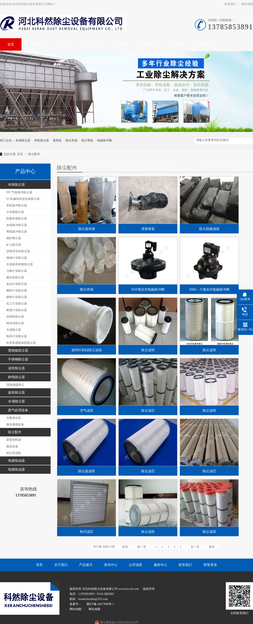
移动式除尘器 (15, 323)
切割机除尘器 (15, 316)
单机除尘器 (41, 140)
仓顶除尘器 (13, 329)
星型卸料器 (13, 439)
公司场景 (135, 565)
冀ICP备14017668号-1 (100, 604)
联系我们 (230, 4)
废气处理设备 (18, 410)
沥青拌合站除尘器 (18, 251)
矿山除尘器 (13, 244)
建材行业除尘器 (16, 297)
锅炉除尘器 (13, 238)
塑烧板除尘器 (18, 350)
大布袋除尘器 (15, 212)
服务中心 (160, 565)
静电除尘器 (16, 377)
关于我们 (61, 565)
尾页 (212, 546)
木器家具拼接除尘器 (19, 264)
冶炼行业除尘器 (16, 270)
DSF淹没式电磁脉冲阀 (147, 289)
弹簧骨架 (148, 229)
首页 (20, 154)
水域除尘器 (16, 401)
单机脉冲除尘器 (16, 205)
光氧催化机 (13, 418)
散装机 (57, 140)
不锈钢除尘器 (18, 359)
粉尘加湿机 (13, 453)
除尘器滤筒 (86, 471)
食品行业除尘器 (16, 284)
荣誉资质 (210, 565)
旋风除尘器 (16, 392)
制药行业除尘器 (16, 336)
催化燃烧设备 (15, 424)
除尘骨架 (87, 140)
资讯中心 (110, 565)
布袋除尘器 (23, 140)
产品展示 (86, 565)
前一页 (141, 546)
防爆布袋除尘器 (16, 218)
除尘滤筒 (148, 350)
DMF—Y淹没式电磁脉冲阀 (209, 289)
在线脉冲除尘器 (16, 225)
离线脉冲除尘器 (16, 231)
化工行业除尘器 (16, 303)
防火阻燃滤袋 (209, 229)
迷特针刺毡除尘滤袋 (86, 350)
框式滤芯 (86, 531)
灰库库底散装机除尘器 (21, 342)
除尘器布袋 (86, 229)
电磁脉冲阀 (104, 140)
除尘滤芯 (148, 410)
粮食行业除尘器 (16, 310)
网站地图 (94, 609)
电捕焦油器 (16, 460)
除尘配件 (34, 154)
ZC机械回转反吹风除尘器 (23, 198)
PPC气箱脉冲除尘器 (19, 192)
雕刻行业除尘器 (16, 290)
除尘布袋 (71, 140)
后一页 (195, 546)
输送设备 (12, 446)
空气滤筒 (86, 410)
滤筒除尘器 (16, 368)
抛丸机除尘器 (15, 277)
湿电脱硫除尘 (15, 384)
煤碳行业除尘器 (16, 257)
